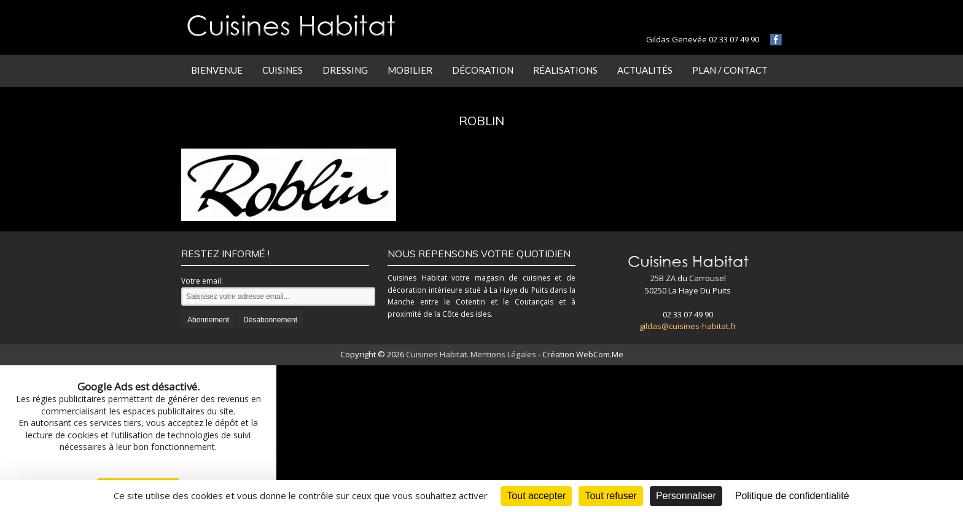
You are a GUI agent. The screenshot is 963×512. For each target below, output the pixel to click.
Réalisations (565, 70)
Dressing (345, 70)
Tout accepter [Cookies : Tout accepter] (536, 496)
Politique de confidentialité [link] (792, 496)
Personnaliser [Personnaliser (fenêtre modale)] (686, 496)
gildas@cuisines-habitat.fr (687, 326)
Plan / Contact (730, 70)
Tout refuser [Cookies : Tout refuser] (610, 496)
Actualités (645, 70)
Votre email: (202, 281)
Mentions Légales (503, 354)
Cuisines (282, 70)
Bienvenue (217, 70)
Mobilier (410, 70)
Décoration (482, 70)
